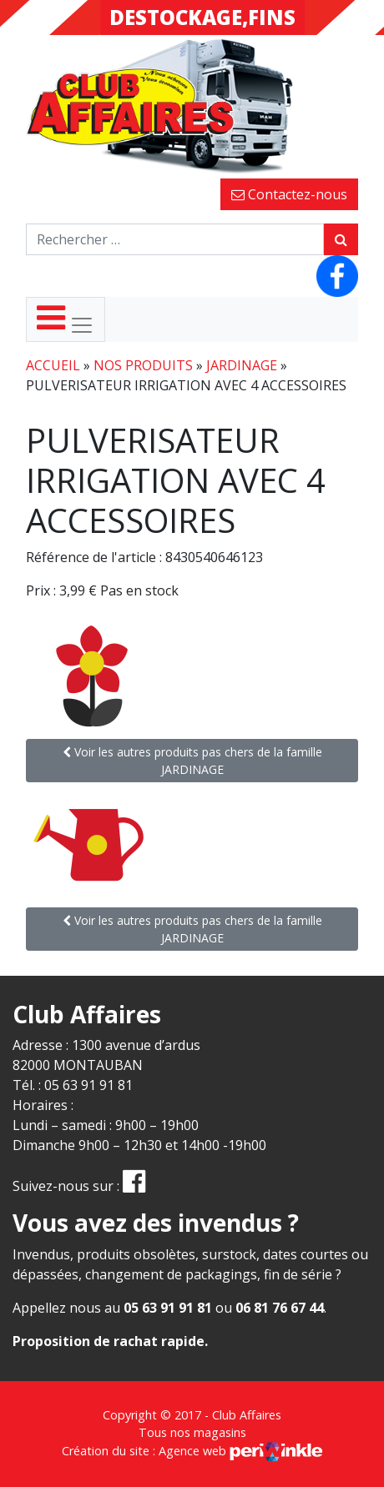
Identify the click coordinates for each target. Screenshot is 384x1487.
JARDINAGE (241, 365)
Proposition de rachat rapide (109, 1341)
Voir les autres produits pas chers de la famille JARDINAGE (192, 760)
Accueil (53, 365)
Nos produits (143, 365)
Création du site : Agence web (192, 1451)
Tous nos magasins (192, 1432)
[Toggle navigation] (65, 319)
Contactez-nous (289, 194)
